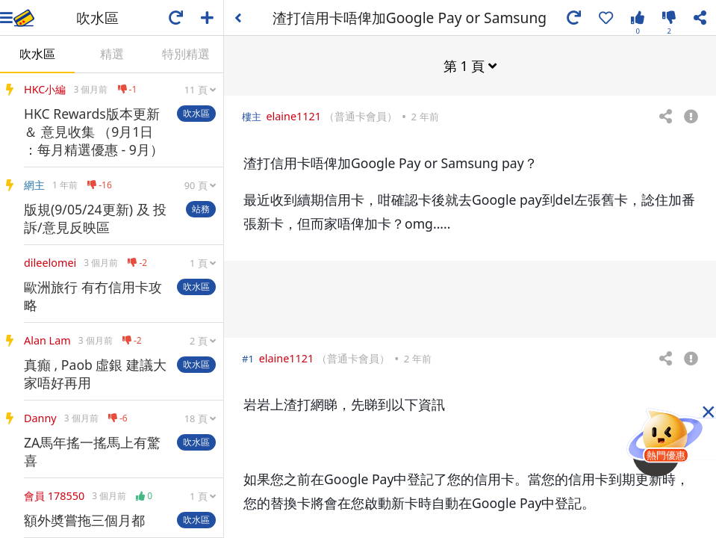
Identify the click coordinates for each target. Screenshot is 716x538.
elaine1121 (293, 115)
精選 (112, 54)
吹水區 (37, 54)
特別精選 (186, 54)
